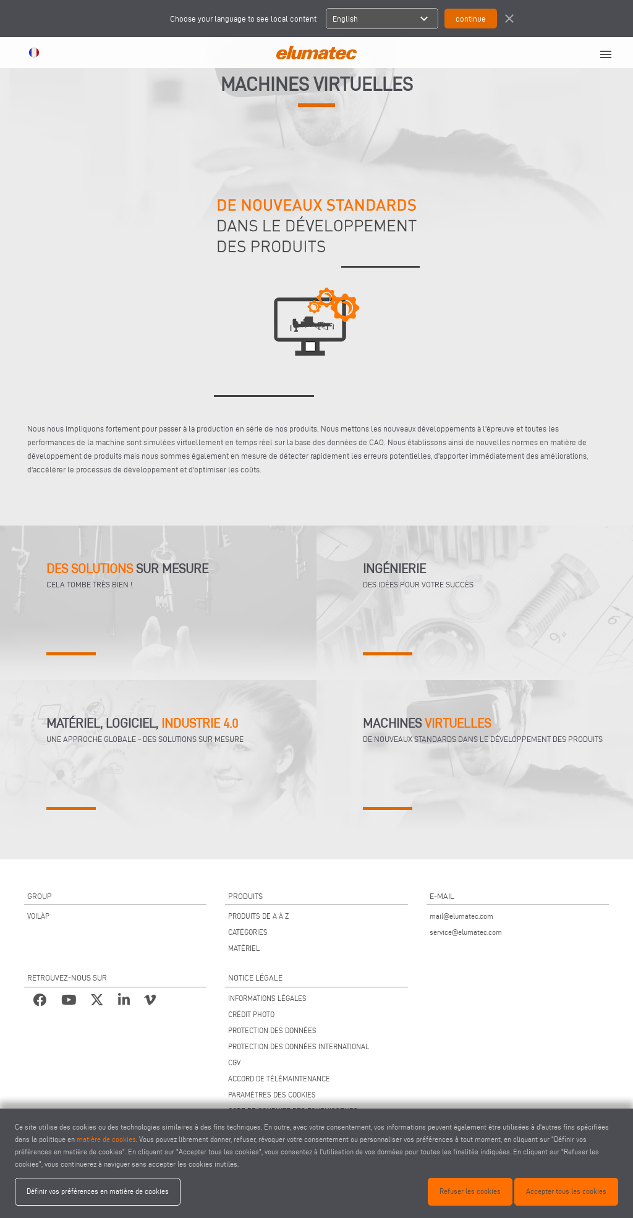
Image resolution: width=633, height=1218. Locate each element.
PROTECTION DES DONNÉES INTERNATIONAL (298, 1046)
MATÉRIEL (244, 948)
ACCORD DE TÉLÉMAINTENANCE (279, 1079)
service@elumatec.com (466, 932)
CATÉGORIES (248, 932)
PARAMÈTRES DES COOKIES (272, 1095)
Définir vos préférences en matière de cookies (98, 1191)
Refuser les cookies (470, 1191)
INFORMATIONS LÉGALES (267, 998)
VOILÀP (38, 916)
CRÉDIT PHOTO (251, 1014)
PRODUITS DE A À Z (258, 916)
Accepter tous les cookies (566, 1191)
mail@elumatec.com (461, 916)
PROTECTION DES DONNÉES (272, 1030)
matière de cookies (106, 1139)
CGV (234, 1062)
